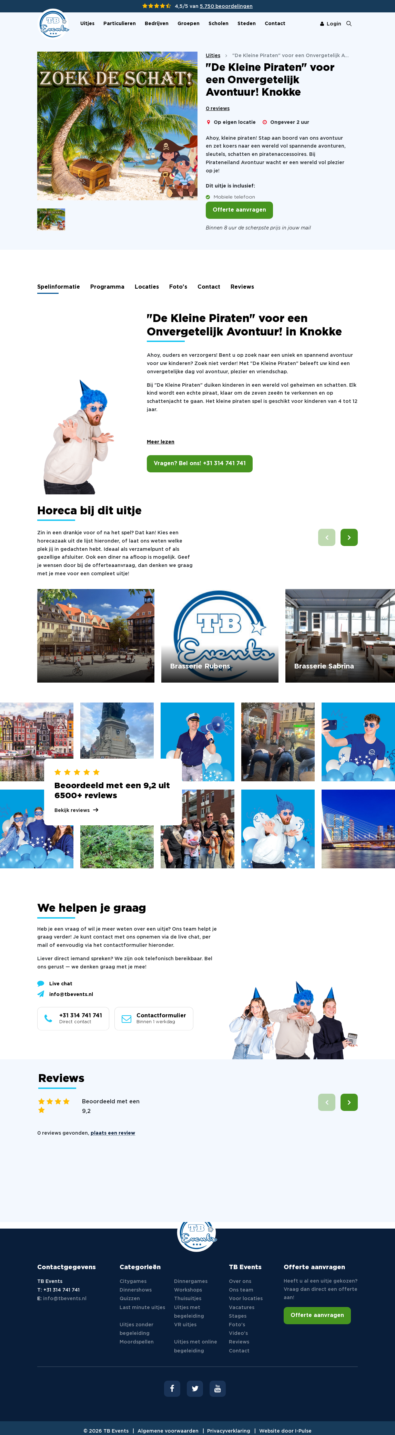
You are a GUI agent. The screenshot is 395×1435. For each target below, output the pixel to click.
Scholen (219, 24)
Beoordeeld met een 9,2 (111, 1106)
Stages (237, 1316)
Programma (107, 287)
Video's (238, 1333)
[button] (349, 537)
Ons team (241, 1290)
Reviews (242, 287)
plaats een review (113, 1133)
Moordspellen (137, 1342)
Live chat (54, 983)
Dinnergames (190, 1281)
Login (330, 24)
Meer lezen (160, 442)
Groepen (189, 24)
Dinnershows (136, 1290)
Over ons (240, 1281)
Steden (246, 24)
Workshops (188, 1290)
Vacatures (241, 1308)
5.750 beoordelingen (226, 6)
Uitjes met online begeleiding (195, 1346)
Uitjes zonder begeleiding (136, 1329)
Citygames (133, 1281)
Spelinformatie (58, 287)
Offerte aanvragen (239, 210)
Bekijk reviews (72, 810)
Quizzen (130, 1299)
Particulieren (119, 24)
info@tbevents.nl (65, 993)
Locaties (147, 287)
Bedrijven (157, 24)
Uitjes (87, 24)
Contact (275, 24)
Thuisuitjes (187, 1299)
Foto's (178, 287)
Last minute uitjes (142, 1308)
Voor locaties (246, 1299)
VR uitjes (185, 1325)
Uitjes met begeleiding (189, 1312)
